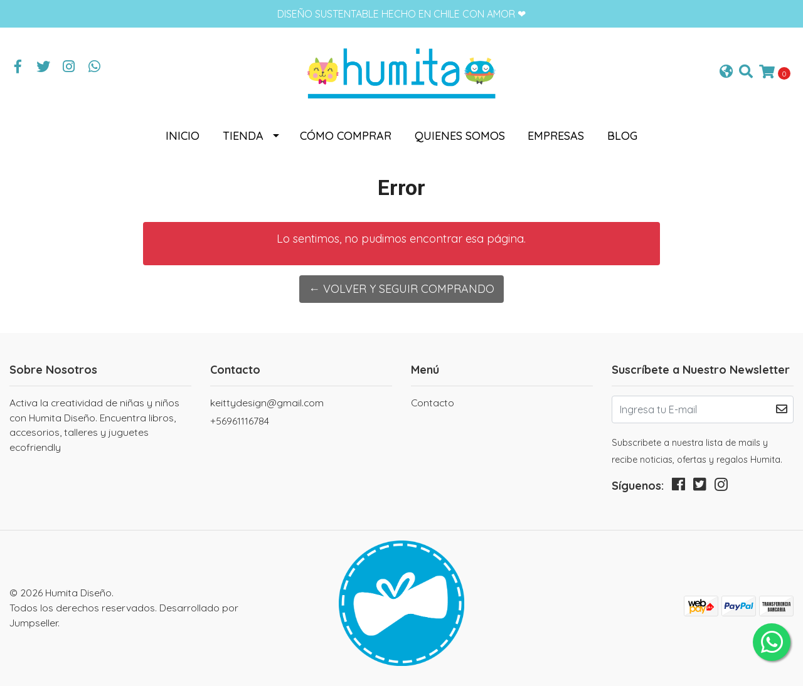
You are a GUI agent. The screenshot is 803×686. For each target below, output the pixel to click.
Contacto (432, 402)
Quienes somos (460, 136)
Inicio (182, 136)
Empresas (556, 136)
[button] (726, 72)
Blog (622, 136)
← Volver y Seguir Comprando (401, 289)
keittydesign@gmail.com (267, 402)
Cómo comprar (345, 136)
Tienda (243, 136)
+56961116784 (239, 420)
